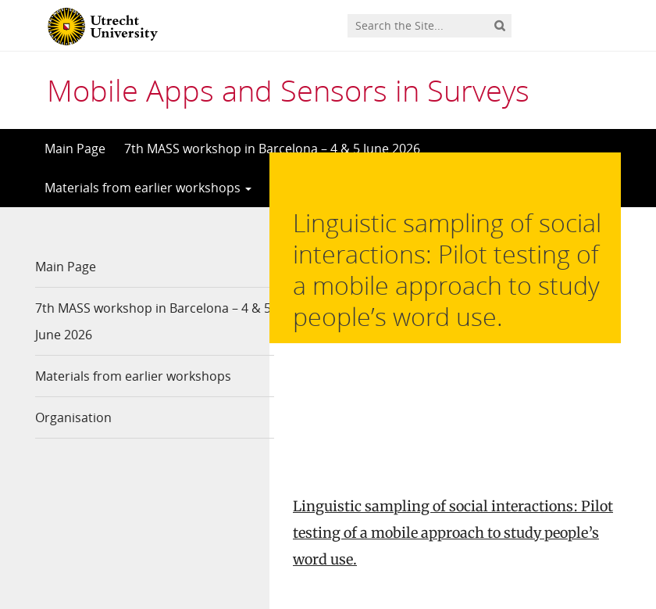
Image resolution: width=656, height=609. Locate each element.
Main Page (75, 148)
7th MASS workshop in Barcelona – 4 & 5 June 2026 (272, 148)
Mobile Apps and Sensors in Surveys (288, 90)
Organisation (73, 417)
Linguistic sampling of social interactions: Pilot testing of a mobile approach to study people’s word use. (453, 414)
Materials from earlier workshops (148, 187)
